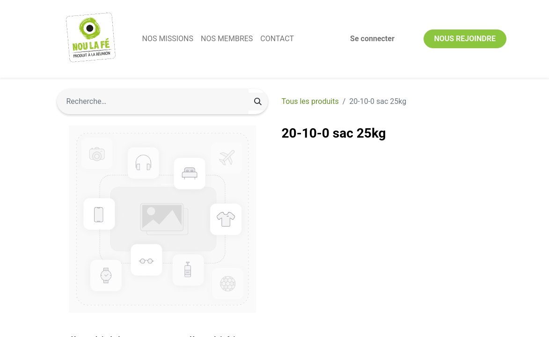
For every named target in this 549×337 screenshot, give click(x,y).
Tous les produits (310, 101)
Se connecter (372, 38)
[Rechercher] (258, 101)
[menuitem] (168, 38)
